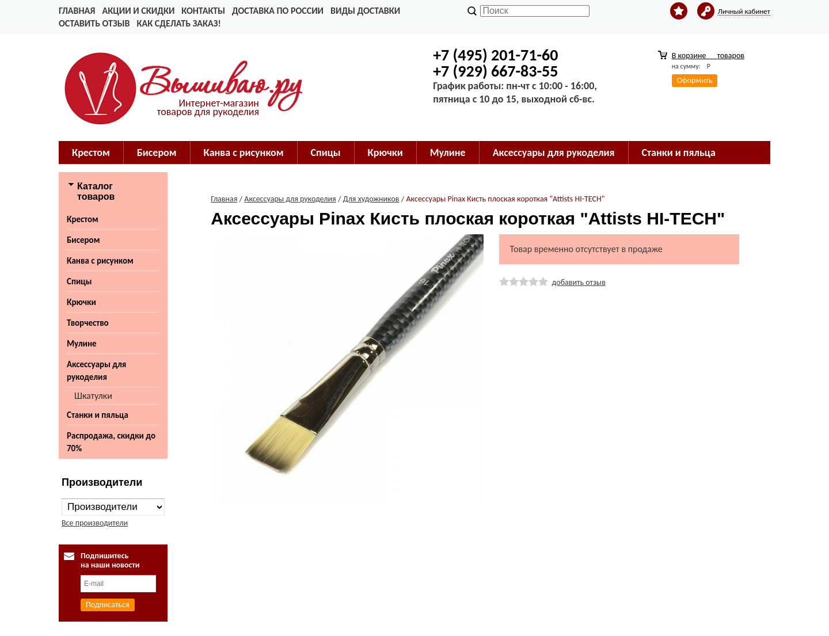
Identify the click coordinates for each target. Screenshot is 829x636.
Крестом (91, 152)
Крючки (385, 152)
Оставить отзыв (94, 23)
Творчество (88, 323)
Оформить (695, 80)
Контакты (203, 10)
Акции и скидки (138, 10)
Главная (77, 10)
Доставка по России (278, 10)
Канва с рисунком (244, 152)
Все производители (95, 523)
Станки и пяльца (679, 152)
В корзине (708, 55)
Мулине (448, 152)
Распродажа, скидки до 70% (111, 442)
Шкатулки (93, 395)
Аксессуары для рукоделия (554, 152)
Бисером (157, 152)
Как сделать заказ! (178, 23)
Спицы (326, 152)
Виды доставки (365, 10)
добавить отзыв (579, 282)
